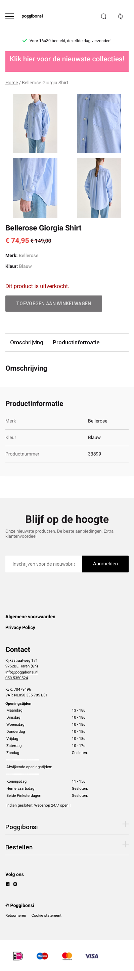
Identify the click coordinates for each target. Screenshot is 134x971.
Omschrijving (26, 342)
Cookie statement (46, 915)
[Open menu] (9, 16)
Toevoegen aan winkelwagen (53, 303)
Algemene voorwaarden (30, 617)
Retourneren (15, 915)
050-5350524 (16, 678)
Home (11, 83)
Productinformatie (76, 342)
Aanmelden (105, 563)
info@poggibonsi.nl (21, 672)
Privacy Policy (20, 627)
